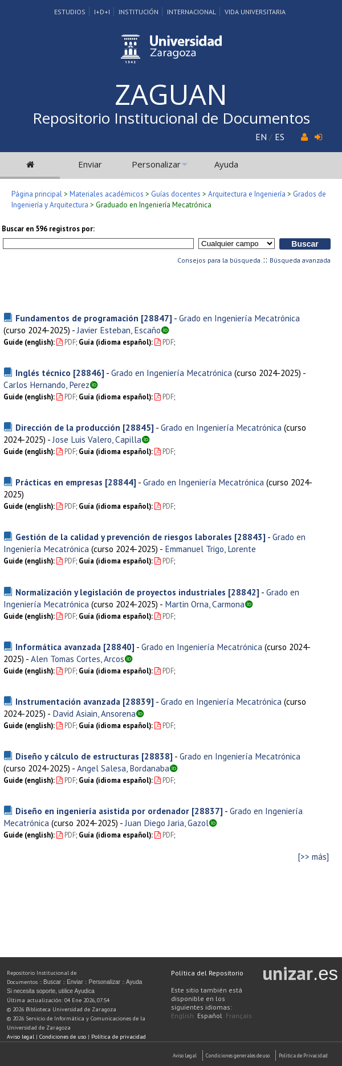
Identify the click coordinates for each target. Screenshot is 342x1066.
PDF (66, 342)
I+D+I (102, 11)
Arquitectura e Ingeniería (247, 194)
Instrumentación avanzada (67, 701)
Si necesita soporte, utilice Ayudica (51, 991)
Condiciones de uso (62, 1036)
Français (239, 1015)
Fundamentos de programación (77, 318)
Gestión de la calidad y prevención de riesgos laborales (123, 536)
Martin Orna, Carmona (205, 604)
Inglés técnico (43, 372)
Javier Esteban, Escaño (119, 330)
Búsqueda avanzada (300, 260)
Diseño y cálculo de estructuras (77, 756)
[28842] (243, 592)
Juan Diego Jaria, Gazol (167, 822)
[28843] (250, 536)
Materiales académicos (107, 194)
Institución (138, 11)
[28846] (88, 372)
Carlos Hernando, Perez (46, 384)
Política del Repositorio (207, 973)
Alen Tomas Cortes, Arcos (77, 658)
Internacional (191, 11)
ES (279, 136)
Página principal (36, 194)
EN (261, 136)
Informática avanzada (58, 646)
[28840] (119, 646)
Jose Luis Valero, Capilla (96, 439)
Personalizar (156, 164)
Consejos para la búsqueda (218, 260)
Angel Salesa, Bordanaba (123, 768)
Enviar (90, 164)
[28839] (138, 701)
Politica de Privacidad (303, 1055)
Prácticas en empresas (59, 482)
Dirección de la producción (67, 427)
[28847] (156, 318)
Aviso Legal (185, 1055)
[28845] (138, 427)
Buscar (52, 982)
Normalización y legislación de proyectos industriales (120, 592)
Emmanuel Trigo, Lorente (210, 548)
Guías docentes (176, 194)
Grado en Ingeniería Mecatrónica (239, 318)
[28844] (120, 482)
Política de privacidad (118, 1036)
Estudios (69, 11)
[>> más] (313, 856)
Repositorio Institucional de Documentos (171, 118)
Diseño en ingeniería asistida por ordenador (102, 810)
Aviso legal (20, 1036)
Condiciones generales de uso (238, 1055)
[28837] (207, 810)
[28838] (157, 756)
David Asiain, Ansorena (94, 713)
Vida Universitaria (255, 11)
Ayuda (226, 164)
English (182, 1015)
